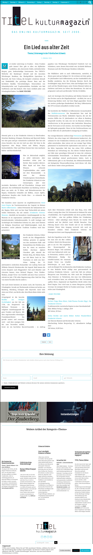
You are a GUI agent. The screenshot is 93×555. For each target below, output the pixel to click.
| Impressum (64, 2)
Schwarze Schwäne (44, 446)
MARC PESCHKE (54, 294)
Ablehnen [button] (76, 550)
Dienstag (12, 2)
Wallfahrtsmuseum (58, 113)
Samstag (46, 2)
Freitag (39, 2)
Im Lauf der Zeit (61, 460)
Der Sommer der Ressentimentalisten (8, 462)
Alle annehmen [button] (85, 550)
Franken (44, 342)
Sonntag (55, 2)
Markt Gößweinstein (9, 208)
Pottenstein (78, 136)
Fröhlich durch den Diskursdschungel (26, 463)
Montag (5, 2)
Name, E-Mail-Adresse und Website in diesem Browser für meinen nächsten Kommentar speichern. (34, 383)
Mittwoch (21, 2)
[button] (55, 542)
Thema (46, 40)
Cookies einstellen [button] (65, 550)
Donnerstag (30, 2)
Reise (50, 342)
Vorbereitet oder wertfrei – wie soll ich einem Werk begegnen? (83, 453)
